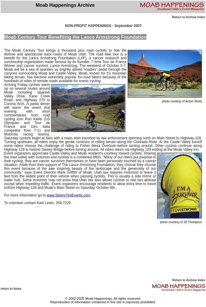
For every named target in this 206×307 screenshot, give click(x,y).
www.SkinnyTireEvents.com (68, 195)
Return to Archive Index (188, 17)
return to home (11, 288)
